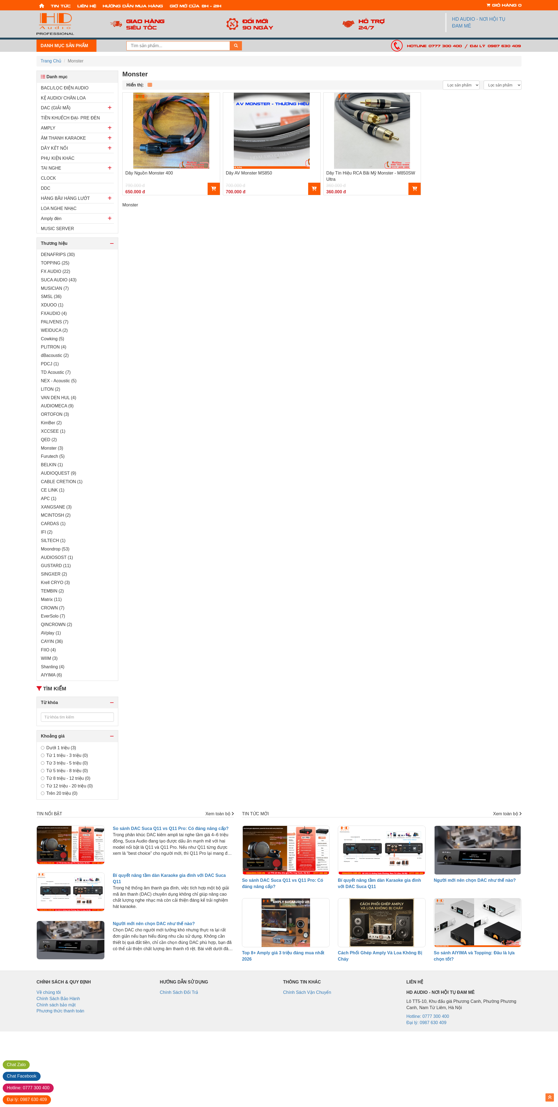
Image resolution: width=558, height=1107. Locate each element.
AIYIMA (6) (51, 675)
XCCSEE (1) (53, 431)
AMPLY (48, 128)
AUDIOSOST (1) (57, 557)
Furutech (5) (53, 456)
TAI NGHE (51, 168)
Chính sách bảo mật (56, 1005)
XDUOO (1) (52, 305)
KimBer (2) (51, 422)
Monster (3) (52, 448)
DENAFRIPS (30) (58, 254)
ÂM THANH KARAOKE (63, 138)
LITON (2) (50, 389)
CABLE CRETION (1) (62, 481)
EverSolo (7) (53, 616)
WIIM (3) (49, 658)
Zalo (16, 1064)
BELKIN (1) (52, 464)
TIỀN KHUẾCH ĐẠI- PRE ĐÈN (70, 118)
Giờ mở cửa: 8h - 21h (195, 5)
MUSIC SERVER (57, 228)
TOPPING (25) (55, 263)
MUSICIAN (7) (55, 288)
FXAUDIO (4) (54, 313)
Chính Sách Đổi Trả (179, 992)
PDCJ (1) (50, 364)
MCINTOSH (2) (56, 515)
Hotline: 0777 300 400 (434, 45)
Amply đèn (51, 218)
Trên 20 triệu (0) (59, 793)
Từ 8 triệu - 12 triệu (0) (65, 778)
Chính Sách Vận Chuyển (307, 992)
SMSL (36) (51, 296)
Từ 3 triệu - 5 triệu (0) (64, 763)
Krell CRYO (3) (55, 582)
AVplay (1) (51, 633)
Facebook (22, 1076)
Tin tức (61, 5)
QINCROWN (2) (56, 624)
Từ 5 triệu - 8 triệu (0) (64, 770)
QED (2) (49, 439)
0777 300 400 (28, 1087)
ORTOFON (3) (55, 414)
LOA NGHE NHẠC (59, 208)
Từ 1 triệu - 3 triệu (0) (64, 755)
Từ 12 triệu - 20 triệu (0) (67, 786)
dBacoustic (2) (55, 355)
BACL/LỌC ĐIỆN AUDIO (65, 88)
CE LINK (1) (52, 490)
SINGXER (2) (54, 574)
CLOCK (48, 178)
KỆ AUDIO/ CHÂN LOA (63, 98)
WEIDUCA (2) (54, 330)
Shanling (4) (52, 666)
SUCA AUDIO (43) (59, 280)
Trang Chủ (51, 61)
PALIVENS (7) (54, 322)
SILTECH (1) (53, 540)
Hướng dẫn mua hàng (133, 5)
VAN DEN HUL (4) (58, 397)
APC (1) (48, 498)
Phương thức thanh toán (60, 1011)
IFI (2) (47, 532)
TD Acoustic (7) (56, 372)
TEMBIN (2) (52, 591)
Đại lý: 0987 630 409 (495, 45)
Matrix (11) (51, 599)
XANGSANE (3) (56, 507)
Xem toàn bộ (219, 813)
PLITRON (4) (53, 347)
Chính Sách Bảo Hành (58, 998)
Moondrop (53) (55, 549)
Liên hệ (86, 5)
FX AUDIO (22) (55, 271)
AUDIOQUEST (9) (58, 473)
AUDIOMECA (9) (57, 406)
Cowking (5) (52, 338)
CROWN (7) (52, 608)
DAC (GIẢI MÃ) (56, 108)
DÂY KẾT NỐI (54, 148)
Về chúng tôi (49, 992)
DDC (45, 188)
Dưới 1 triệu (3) (58, 747)
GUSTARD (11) (56, 565)
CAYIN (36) (52, 641)
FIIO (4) (48, 650)
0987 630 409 (27, 1099)
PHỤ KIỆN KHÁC (57, 158)
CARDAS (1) (53, 523)
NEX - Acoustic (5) (59, 380)
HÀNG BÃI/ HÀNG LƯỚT (65, 198)
